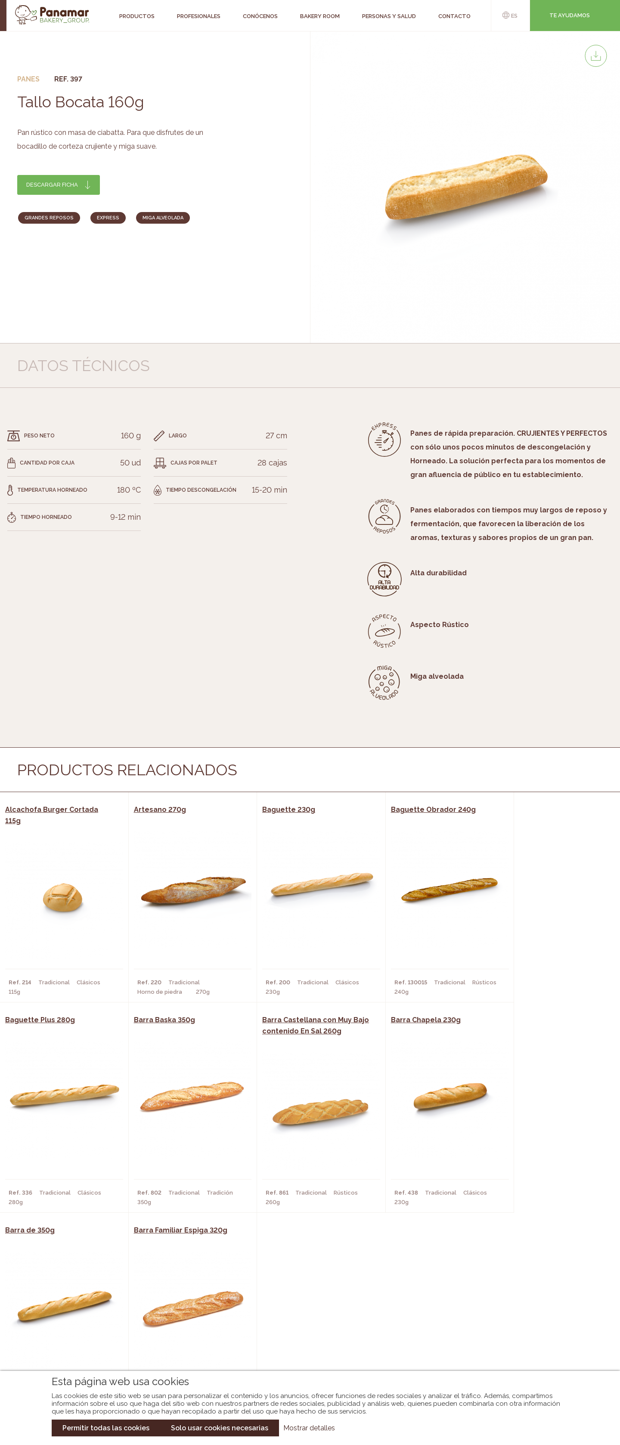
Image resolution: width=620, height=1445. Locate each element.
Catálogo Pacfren (304, 1354)
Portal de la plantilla (528, 1322)
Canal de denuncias (528, 1348)
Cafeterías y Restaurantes (183, 1302)
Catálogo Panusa (303, 1341)
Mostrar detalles (309, 1428)
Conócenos (65, 1302)
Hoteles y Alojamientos (179, 1341)
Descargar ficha (52, 184)
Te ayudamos (569, 15)
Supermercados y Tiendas (181, 1328)
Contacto (62, 1328)
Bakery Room (67, 1315)
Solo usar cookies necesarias (219, 1428)
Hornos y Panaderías (173, 1315)
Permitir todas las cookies (105, 1428)
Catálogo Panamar (305, 1315)
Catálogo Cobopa (303, 1328)
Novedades (292, 1302)
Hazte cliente (68, 1341)
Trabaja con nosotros (528, 1295)
